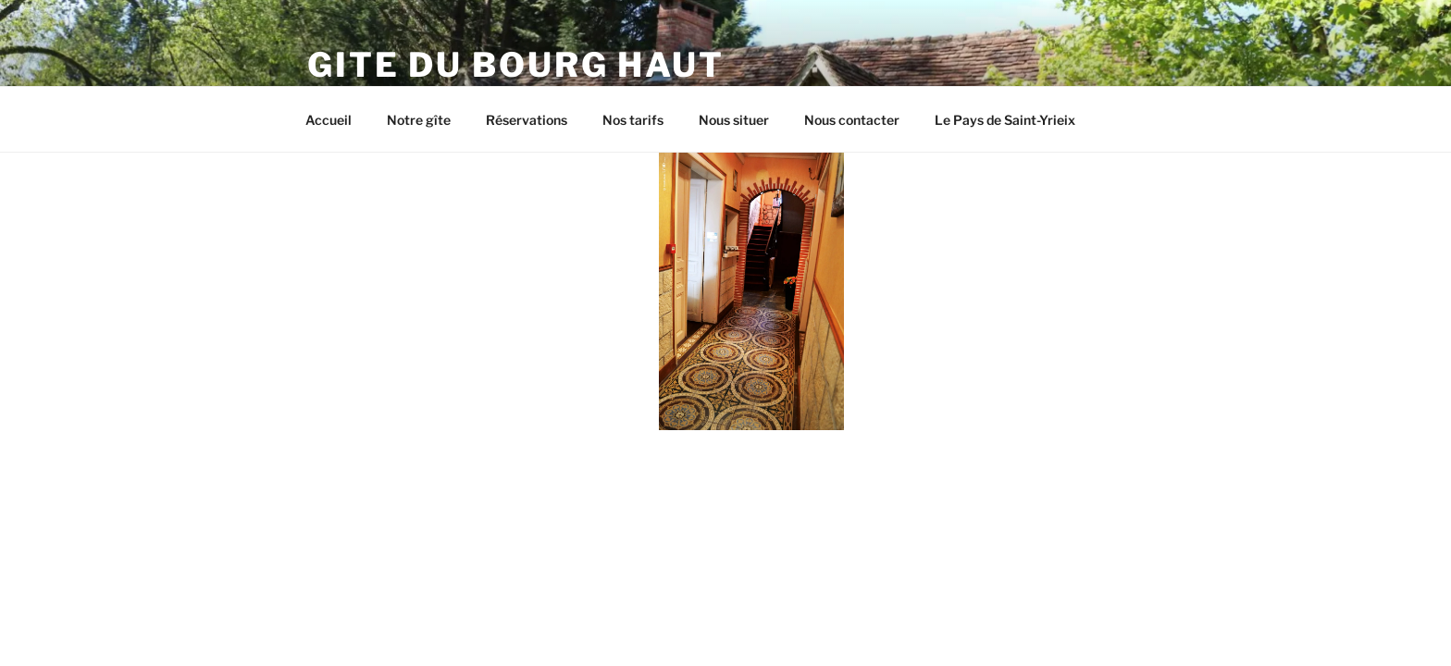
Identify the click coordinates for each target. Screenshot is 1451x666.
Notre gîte (419, 120)
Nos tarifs (632, 120)
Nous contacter (851, 120)
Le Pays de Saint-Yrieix (1005, 120)
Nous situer (734, 120)
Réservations (526, 120)
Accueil (328, 120)
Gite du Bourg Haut (516, 64)
